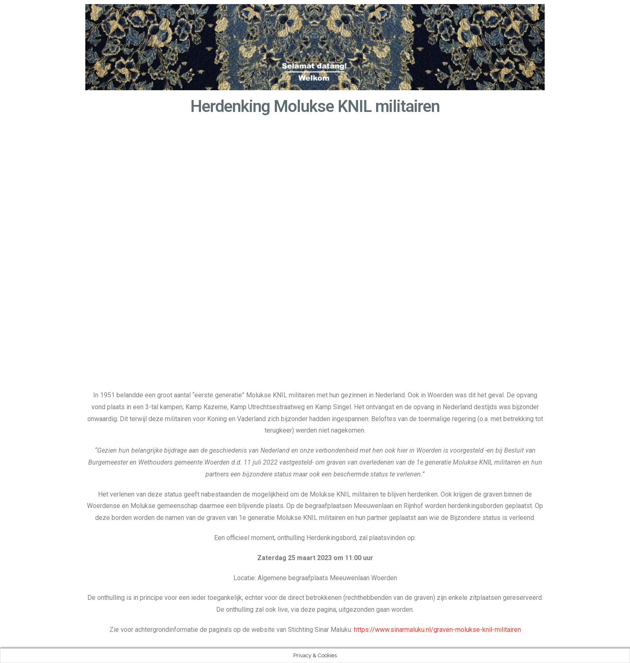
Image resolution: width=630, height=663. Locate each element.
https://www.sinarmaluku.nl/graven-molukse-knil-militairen (437, 629)
